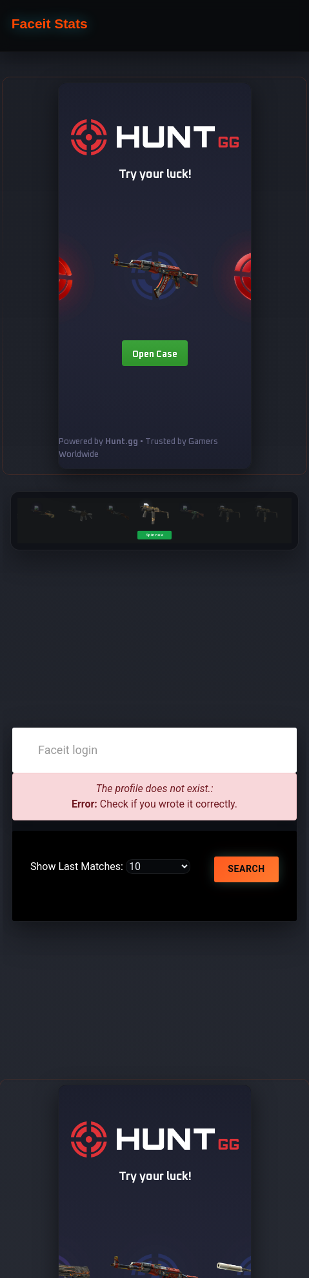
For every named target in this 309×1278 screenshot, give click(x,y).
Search (246, 869)
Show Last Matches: (76, 866)
